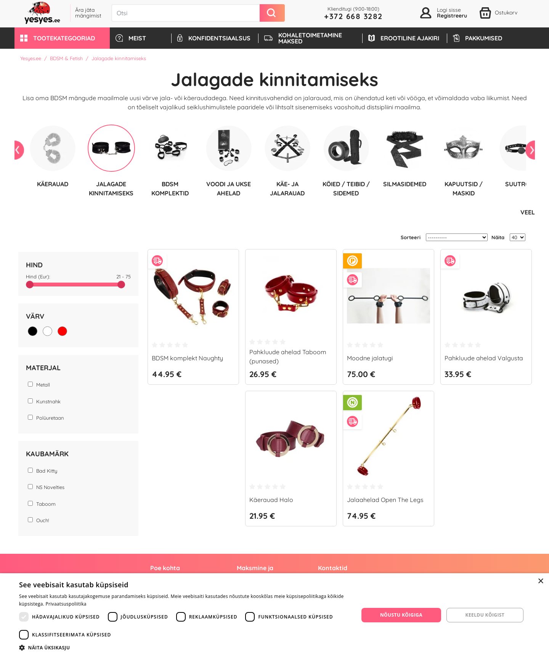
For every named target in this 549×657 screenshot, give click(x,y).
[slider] (30, 284)
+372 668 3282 (353, 16)
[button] (62, 38)
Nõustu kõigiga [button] (401, 615)
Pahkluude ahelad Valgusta (484, 357)
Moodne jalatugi (370, 357)
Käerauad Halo (271, 499)
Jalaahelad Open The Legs (385, 499)
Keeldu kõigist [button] (485, 615)
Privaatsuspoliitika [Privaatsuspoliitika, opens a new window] (66, 604)
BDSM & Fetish (66, 58)
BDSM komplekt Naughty (187, 357)
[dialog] (274, 615)
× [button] (540, 581)
